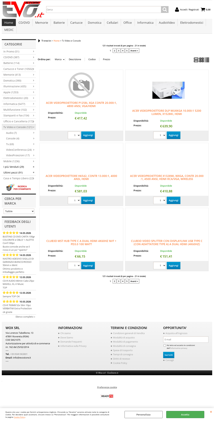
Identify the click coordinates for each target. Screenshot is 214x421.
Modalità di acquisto (124, 341)
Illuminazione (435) (14, 90)
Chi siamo (65, 337)
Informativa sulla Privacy (73, 349)
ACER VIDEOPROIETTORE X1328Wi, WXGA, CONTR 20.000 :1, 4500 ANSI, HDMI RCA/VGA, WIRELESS (167, 181)
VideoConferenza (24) (19, 153)
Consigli (169, 363)
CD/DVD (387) (11, 61)
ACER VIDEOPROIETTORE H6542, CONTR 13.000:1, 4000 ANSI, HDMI (81, 181)
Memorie (41, 24)
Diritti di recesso (121, 362)
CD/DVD (24, 24)
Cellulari (111, 24)
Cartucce (76, 24)
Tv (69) (10, 147)
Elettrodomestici (190, 24)
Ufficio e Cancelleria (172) (18, 125)
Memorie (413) (12, 78)
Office (126, 24)
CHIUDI (211, 411)
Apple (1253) (10, 96)
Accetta (185, 414)
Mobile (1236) (11, 164)
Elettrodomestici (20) (15, 101)
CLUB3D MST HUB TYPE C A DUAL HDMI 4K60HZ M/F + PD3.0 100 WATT (81, 246)
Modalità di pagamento (125, 345)
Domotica (94, 24)
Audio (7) (11, 136)
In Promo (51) (11, 55)
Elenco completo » (25, 320)
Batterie (58, 24)
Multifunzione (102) (15, 113)
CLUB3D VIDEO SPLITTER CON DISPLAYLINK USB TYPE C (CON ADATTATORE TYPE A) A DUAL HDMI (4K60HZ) (167, 246)
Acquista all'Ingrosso (176, 337)
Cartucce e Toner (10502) (18, 72)
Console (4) (12, 142)
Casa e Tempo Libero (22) (18, 182)
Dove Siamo (66, 341)
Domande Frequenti (71, 345)
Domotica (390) (12, 84)
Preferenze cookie (107, 390)
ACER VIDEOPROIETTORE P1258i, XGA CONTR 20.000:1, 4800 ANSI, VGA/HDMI (81, 108)
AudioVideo (165, 24)
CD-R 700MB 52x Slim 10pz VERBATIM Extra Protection (17, 310)
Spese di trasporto (123, 353)
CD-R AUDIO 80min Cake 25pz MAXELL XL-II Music (18, 286)
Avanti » (134, 54)
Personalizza (143, 414)
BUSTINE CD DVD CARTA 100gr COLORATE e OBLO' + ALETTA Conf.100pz (19, 243)
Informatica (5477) (14, 107)
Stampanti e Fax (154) (16, 119)
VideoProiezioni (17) (18, 159)
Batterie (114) (11, 66)
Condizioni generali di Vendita (129, 337)
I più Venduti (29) (13, 170)
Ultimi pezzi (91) (13, 176)
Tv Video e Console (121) (17, 131)
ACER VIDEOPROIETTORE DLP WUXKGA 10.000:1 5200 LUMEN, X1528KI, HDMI (166, 115)
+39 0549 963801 (18, 357)
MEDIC (9, 33)
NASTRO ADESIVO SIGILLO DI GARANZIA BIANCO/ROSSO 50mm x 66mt (18, 265)
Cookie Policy (19, 417)
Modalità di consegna (124, 349)
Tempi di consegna (123, 358)
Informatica (144, 24)
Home (8, 24)
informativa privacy (178, 351)
